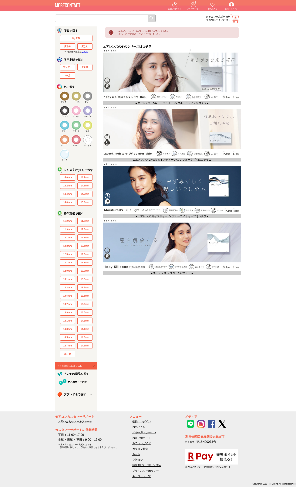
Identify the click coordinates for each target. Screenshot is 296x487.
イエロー (87, 131)
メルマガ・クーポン (144, 432)
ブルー (64, 131)
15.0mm (85, 202)
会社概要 (137, 459)
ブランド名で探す (75, 394)
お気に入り (212, 9)
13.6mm (85, 296)
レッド (76, 146)
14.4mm (67, 194)
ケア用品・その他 (77, 381)
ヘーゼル (76, 102)
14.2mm (67, 185)
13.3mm (67, 287)
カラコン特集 (140, 448)
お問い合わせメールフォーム (75, 421)
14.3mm (85, 185)
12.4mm (85, 246)
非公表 (67, 354)
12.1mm (67, 237)
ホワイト (87, 146)
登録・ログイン (231, 9)
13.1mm (67, 279)
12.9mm (67, 271)
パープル (87, 116)
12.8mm (85, 262)
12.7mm (67, 262)
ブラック (64, 116)
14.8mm (67, 202)
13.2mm (85, 279)
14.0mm (67, 177)
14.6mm (85, 337)
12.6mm (85, 254)
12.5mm (67, 254)
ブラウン (64, 102)
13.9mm (67, 312)
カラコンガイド (141, 443)
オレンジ (64, 146)
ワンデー (67, 67)
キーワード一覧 (141, 476)
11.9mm (67, 229)
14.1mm (85, 177)
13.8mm (85, 304)
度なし (84, 46)
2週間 (85, 67)
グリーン (76, 131)
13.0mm (85, 271)
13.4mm (85, 287)
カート (234, 19)
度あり (67, 46)
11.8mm (85, 221)
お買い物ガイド (174, 9)
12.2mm (85, 237)
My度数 (76, 38)
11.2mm (67, 221)
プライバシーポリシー (145, 470)
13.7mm (67, 304)
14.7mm (67, 345)
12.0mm (85, 229)
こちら (85, 51)
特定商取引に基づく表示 (146, 465)
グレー (87, 102)
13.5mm (67, 296)
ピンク (76, 116)
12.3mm (67, 246)
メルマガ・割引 (193, 9)
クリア (64, 160)
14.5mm (85, 194)
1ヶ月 (67, 75)
